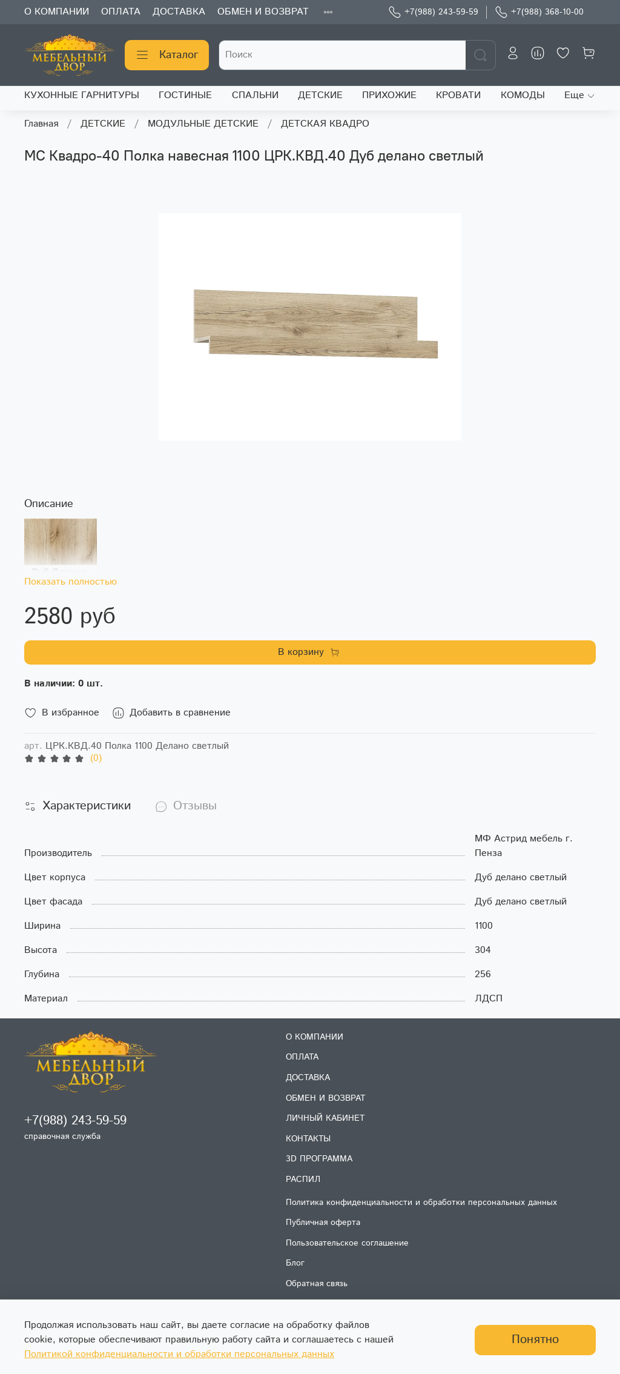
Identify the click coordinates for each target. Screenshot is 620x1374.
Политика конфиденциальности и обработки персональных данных (421, 1202)
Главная (41, 124)
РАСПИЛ (303, 1179)
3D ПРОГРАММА (319, 1159)
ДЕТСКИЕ (320, 95)
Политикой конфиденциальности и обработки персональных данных (179, 1354)
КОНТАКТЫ (308, 1139)
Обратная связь (317, 1284)
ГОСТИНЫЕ (185, 95)
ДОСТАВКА (179, 12)
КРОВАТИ (458, 95)
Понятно (535, 1340)
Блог (295, 1263)
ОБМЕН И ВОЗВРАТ (263, 12)
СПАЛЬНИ (255, 95)
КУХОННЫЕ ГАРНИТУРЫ (81, 95)
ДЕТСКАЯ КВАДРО (325, 124)
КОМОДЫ (523, 95)
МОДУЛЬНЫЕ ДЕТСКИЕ (203, 124)
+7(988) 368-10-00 (539, 12)
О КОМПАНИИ (56, 12)
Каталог (167, 55)
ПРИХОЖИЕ (389, 95)
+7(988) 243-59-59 (433, 12)
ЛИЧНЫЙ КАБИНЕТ (325, 1118)
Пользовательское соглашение (347, 1243)
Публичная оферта (323, 1222)
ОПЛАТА (120, 12)
